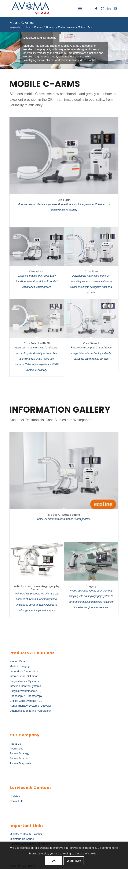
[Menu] (80, 8)
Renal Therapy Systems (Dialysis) (30, 705)
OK (54, 860)
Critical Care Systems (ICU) (26, 700)
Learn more (74, 860)
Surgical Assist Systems (24, 681)
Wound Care (17, 661)
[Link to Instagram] (102, 8)
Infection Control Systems (25, 686)
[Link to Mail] (115, 8)
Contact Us (16, 801)
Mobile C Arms (22, 22)
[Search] (71, 8)
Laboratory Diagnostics (24, 671)
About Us (15, 743)
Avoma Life (16, 748)
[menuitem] (71, 8)
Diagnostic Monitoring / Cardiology (30, 710)
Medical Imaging (20, 666)
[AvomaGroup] (53, 8)
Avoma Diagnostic (21, 763)
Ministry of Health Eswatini (26, 834)
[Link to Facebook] (96, 8)
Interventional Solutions (24, 676)
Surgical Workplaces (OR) (25, 690)
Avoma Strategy (19, 753)
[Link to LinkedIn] (109, 8)
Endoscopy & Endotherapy (26, 696)
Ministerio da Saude (22, 838)
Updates (15, 796)
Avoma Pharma (19, 758)
